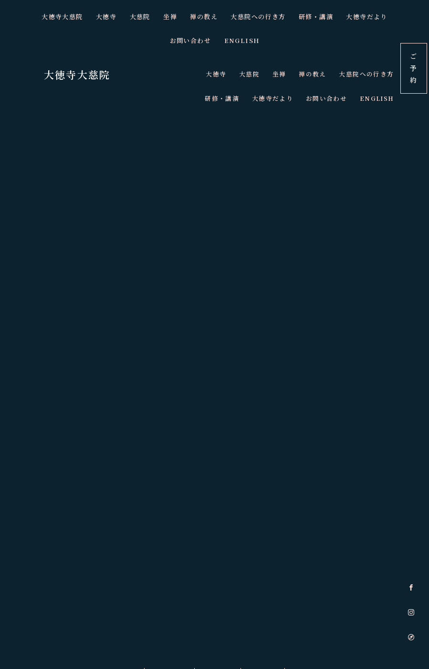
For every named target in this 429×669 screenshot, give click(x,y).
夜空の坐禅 (267, 616)
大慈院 (113, 17)
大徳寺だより (338, 17)
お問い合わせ (392, 17)
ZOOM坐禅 (218, 616)
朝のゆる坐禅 (166, 616)
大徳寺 (80, 17)
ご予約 (413, 68)
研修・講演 (288, 17)
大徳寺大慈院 (36, 17)
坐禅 (143, 17)
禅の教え (177, 17)
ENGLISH (215, 40)
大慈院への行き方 (230, 17)
